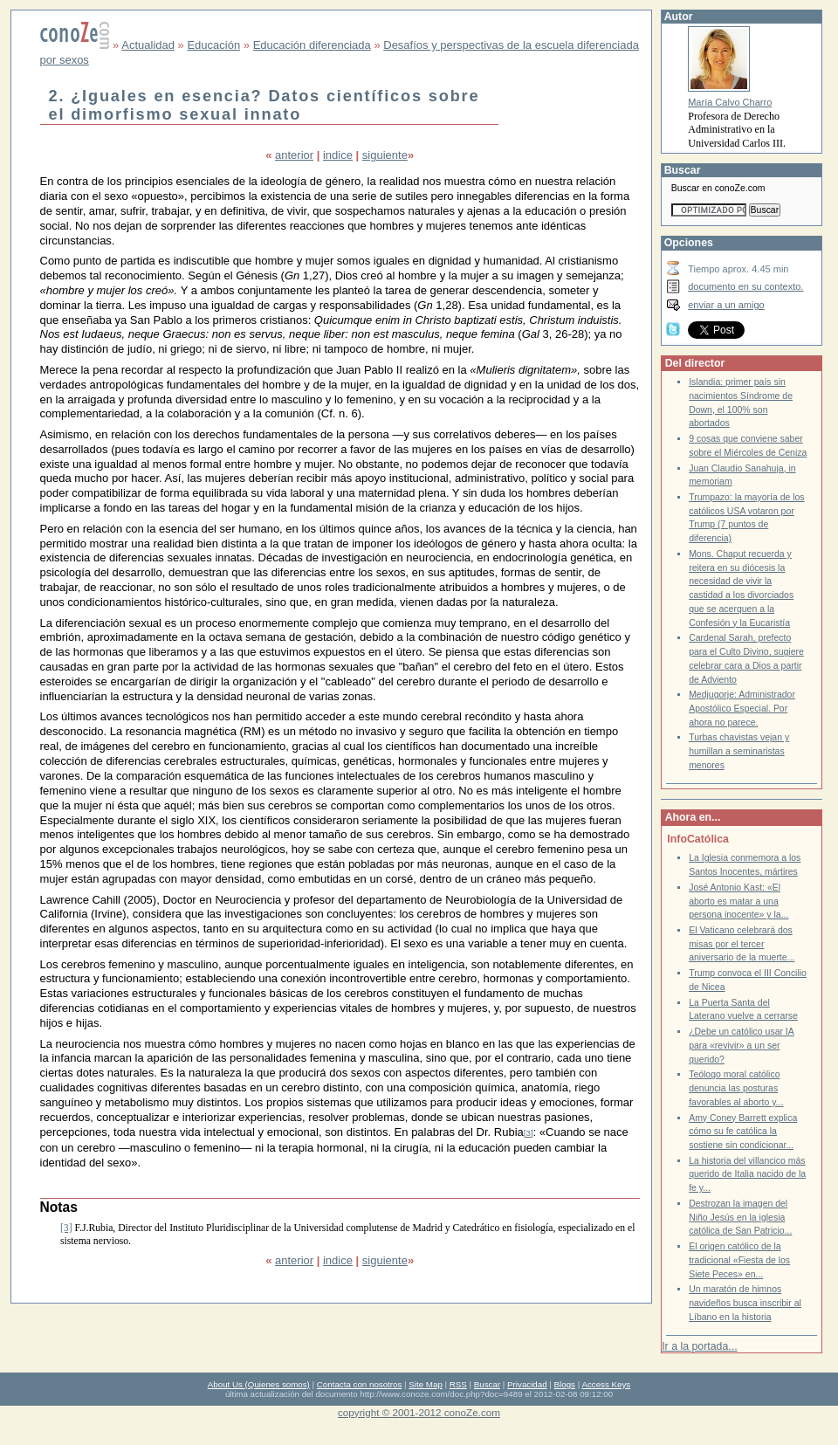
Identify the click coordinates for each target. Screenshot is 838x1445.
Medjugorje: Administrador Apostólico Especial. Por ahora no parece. (742, 708)
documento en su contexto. (745, 286)
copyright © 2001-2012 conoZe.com (419, 1412)
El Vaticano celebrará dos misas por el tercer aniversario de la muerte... (741, 943)
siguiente (385, 155)
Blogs (564, 1384)
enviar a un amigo (726, 304)
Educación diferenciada (312, 45)
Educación (213, 45)
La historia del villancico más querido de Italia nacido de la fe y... (747, 1174)
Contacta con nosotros (359, 1384)
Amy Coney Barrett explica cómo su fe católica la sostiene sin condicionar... (743, 1131)
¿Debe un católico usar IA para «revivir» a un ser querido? (741, 1045)
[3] (528, 1133)
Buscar (487, 1384)
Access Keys (605, 1384)
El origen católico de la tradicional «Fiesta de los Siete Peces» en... (739, 1260)
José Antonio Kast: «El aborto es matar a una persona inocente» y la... (738, 901)
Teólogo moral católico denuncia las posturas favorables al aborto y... (736, 1088)
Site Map (425, 1384)
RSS (458, 1384)
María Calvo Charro (730, 102)
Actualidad (148, 45)
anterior (294, 155)
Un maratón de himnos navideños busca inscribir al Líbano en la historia (745, 1302)
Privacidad (527, 1384)
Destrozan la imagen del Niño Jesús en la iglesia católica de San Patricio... (740, 1217)
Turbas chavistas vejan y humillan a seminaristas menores (739, 751)
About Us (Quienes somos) (259, 1384)
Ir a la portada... (699, 1346)
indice (338, 155)
